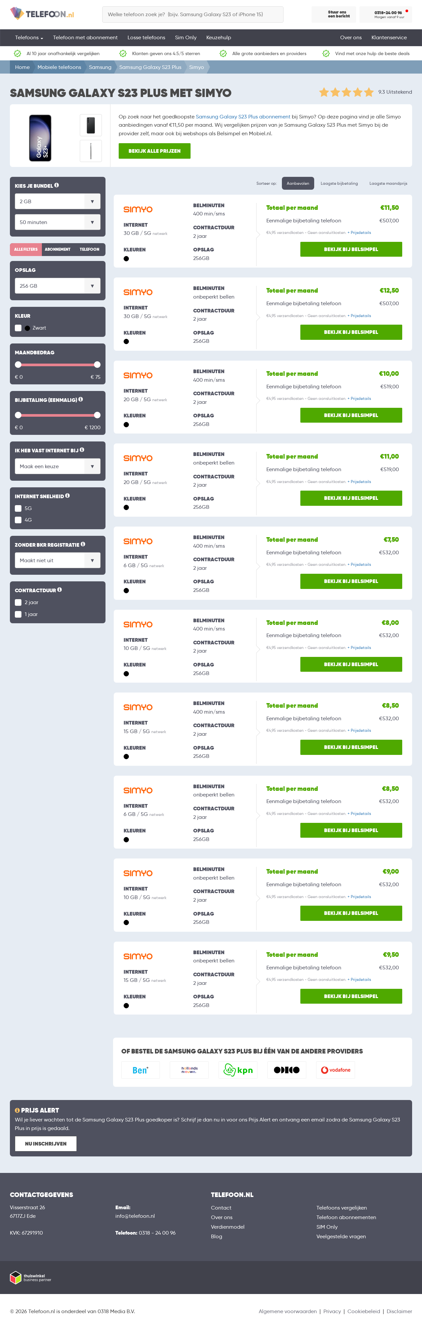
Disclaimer (399, 1311)
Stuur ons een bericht (339, 14)
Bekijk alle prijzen (155, 150)
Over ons (351, 38)
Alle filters (26, 249)
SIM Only (327, 1227)
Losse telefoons (146, 38)
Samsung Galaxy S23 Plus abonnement (243, 116)
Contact (221, 1208)
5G (28, 508)
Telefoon (89, 249)
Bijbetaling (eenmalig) (49, 400)
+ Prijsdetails (359, 232)
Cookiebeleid (363, 1311)
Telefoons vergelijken (341, 1208)
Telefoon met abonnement (85, 38)
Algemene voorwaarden (288, 1311)
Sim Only (185, 38)
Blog (216, 1236)
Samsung (100, 67)
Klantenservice (389, 38)
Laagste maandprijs (388, 183)
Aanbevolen (298, 183)
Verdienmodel (228, 1227)
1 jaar (31, 614)
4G (28, 520)
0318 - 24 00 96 (157, 1233)
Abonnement (58, 249)
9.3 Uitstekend (395, 92)
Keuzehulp (218, 38)
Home (22, 67)
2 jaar (31, 602)
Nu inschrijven (46, 1143)
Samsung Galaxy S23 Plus (150, 67)
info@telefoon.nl (135, 1216)
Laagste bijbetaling (339, 183)
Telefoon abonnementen (346, 1217)
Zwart (35, 328)
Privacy (332, 1311)
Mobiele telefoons (59, 67)
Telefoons (29, 38)
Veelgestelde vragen (341, 1236)
